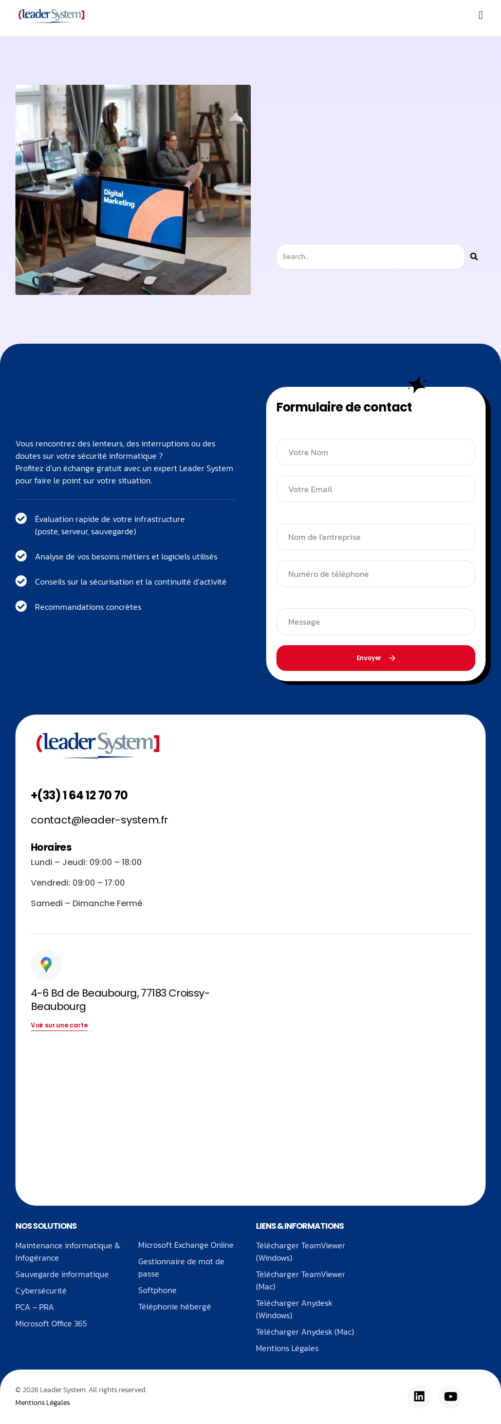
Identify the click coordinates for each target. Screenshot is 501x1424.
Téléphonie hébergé (174, 1307)
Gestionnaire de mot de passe (181, 1268)
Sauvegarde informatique (62, 1274)
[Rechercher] (474, 256)
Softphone (157, 1290)
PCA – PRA (34, 1307)
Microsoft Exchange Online (186, 1245)
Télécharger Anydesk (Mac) (305, 1331)
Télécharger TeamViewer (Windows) (300, 1251)
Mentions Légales (287, 1348)
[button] (481, 15)
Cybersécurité (41, 1290)
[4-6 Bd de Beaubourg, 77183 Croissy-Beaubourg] (137, 1114)
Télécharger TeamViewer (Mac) (300, 1280)
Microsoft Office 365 (51, 1323)
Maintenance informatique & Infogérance (67, 1251)
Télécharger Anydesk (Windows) (294, 1309)
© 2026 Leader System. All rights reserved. (80, 1390)
